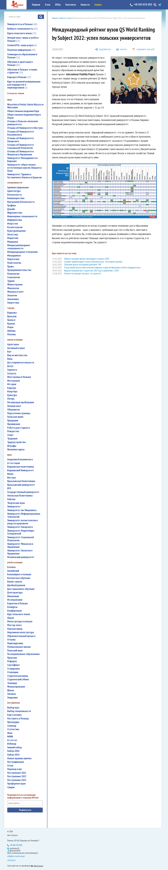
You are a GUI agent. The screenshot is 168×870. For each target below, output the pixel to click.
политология (14, 262)
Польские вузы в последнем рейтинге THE (82, 264)
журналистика (14, 212)
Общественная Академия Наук (23, 111)
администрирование (18, 187)
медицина (12, 241)
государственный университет (23, 492)
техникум (12, 683)
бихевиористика (15, 198)
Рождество (13, 431)
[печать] (121, 49)
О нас (47, 4)
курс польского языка (18, 614)
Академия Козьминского (20, 459)
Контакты (70, 4)
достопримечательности (20, 362)
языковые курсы (16, 449)
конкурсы (12, 607)
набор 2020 (13, 751)
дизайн (11, 209)
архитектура (14, 191)
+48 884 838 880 (141, 4)
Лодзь (10, 327)
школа (10, 690)
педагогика (13, 259)
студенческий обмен (18, 679)
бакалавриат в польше (19, 574)
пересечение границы (18, 413)
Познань (11, 334)
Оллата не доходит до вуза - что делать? (82, 273)
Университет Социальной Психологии (20, 539)
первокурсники (15, 643)
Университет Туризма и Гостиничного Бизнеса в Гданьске (24, 176)
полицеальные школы (19, 646)
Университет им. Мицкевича (21, 510)
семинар (11, 725)
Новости (85, 4)
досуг (10, 366)
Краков (11, 323)
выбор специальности (19, 711)
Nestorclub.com (38, 866)
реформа (12, 661)
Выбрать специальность (22, 28)
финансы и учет (15, 291)
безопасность (14, 194)
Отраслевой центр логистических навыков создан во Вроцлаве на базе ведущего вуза (102, 267)
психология (13, 273)
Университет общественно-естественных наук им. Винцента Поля (24, 167)
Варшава (12, 312)
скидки (11, 787)
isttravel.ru (11, 860)
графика (11, 205)
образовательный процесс (21, 636)
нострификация (15, 762)
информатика (14, 220)
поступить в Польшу (18, 718)
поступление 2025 (16, 780)
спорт (10, 435)
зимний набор (14, 747)
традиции (12, 438)
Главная (36, 4)
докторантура (15, 592)
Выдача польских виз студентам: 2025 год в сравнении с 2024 (91, 270)
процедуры (13, 722)
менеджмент (14, 255)
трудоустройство (16, 442)
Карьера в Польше (19, 77)
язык (9, 733)
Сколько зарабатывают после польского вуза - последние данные (93, 261)
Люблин (11, 330)
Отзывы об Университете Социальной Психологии (20, 146)
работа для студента (18, 427)
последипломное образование (23, 654)
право (10, 266)
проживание (13, 424)
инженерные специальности (22, 216)
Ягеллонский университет (20, 557)
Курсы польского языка (21, 33)
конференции (14, 610)
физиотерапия (15, 284)
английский (13, 570)
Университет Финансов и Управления (20, 545)
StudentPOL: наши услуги (22, 45)
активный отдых (16, 348)
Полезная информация (21, 50)
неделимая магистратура (20, 632)
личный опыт (14, 406)
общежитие (13, 409)
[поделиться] (103, 49)
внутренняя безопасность (21, 202)
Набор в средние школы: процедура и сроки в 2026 (86, 258)
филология (13, 288)
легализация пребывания (20, 402)
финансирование (16, 686)
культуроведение (16, 230)
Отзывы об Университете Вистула (25, 128)
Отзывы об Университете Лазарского (20, 140)
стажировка (13, 668)
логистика (12, 234)
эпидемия (12, 697)
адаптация (13, 344)
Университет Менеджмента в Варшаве (22, 159)
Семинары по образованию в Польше (22, 56)
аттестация (13, 463)
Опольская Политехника (20, 495)
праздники (12, 420)
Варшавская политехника (20, 466)
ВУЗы (58, 4)
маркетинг (13, 238)
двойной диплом (16, 585)
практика (12, 657)
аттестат (12, 740)
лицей (10, 618)
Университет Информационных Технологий (23, 515)
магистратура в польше (19, 621)
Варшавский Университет (20, 470)
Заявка (98, 4)
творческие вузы (16, 503)
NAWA (10, 736)
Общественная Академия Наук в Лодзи (24, 116)
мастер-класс (14, 625)
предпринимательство (19, 270)
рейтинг (11, 499)
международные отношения (22, 252)
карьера (11, 388)
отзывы (11, 639)
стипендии (12, 672)
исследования (14, 599)
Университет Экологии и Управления (19, 552)
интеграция (13, 380)
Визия (10, 474)
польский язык (15, 650)
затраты (11, 373)
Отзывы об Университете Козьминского (20, 133)
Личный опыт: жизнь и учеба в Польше (23, 39)
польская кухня (15, 416)
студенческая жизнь (17, 676)
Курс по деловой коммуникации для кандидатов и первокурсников (23, 84)
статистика (13, 729)
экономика (13, 299)
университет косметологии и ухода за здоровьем (22, 522)
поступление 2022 (16, 776)
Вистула (11, 477)
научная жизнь (15, 628)
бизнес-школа (14, 581)
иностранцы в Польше (19, 377)
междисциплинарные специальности (18, 247)
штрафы (11, 446)
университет (14, 506)
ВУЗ (9, 488)
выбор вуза (13, 707)
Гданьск (11, 320)
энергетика (13, 302)
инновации (13, 596)
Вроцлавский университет (21, 484)
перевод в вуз (14, 769)
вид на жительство (17, 355)
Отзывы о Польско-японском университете (22, 123)
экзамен (11, 694)
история (11, 384)
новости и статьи (65, 18)
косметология (15, 227)
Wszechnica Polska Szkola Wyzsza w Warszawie (25, 106)
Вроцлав (12, 316)
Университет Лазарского (20, 527)
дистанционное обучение (21, 589)
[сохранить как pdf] (143, 49)
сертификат (13, 665)
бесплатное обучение (18, 578)
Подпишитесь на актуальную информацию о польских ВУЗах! (23, 796)
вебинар (11, 743)
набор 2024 (13, 754)
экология (12, 295)
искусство (12, 223)
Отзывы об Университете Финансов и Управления (20, 153)
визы (9, 358)
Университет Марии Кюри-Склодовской (21, 532)
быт (9, 351)
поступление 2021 (16, 772)
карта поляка (14, 714)
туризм (11, 281)
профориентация (16, 783)
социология (13, 277)
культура (12, 395)
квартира (12, 391)
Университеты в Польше (22, 24)
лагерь (11, 398)
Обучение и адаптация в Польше (20, 63)
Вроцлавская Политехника (21, 481)
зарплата (12, 369)
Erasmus (11, 567)
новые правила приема (19, 758)
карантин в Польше (17, 603)
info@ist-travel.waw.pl (16, 856)
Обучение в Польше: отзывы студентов (22, 71)
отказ (10, 765)
